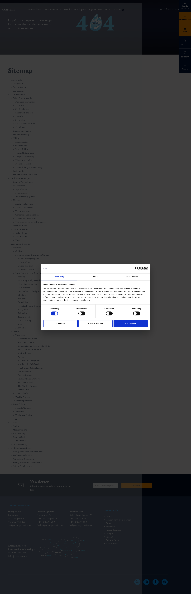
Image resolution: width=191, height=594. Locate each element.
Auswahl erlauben (95, 324)
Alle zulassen (130, 324)
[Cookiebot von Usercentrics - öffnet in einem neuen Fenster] (137, 269)
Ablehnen (60, 324)
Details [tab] (95, 277)
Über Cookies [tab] (132, 277)
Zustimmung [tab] (59, 277)
